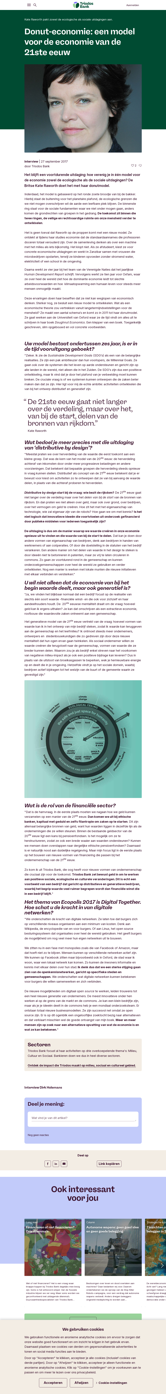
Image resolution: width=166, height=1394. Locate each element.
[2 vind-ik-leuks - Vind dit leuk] (133, 77)
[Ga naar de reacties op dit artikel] (140, 77)
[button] (162, 1177)
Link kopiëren (109, 1075)
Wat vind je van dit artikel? (49, 1029)
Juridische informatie (40, 1311)
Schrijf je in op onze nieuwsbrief (52, 1256)
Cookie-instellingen (111, 1383)
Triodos (32, 1273)
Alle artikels (83, 1233)
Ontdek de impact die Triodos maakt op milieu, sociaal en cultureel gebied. (82, 977)
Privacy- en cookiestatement (118, 1311)
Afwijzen (81, 1383)
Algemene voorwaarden (76, 1311)
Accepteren (53, 1383)
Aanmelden (132, 5)
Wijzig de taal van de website (108, 1273)
